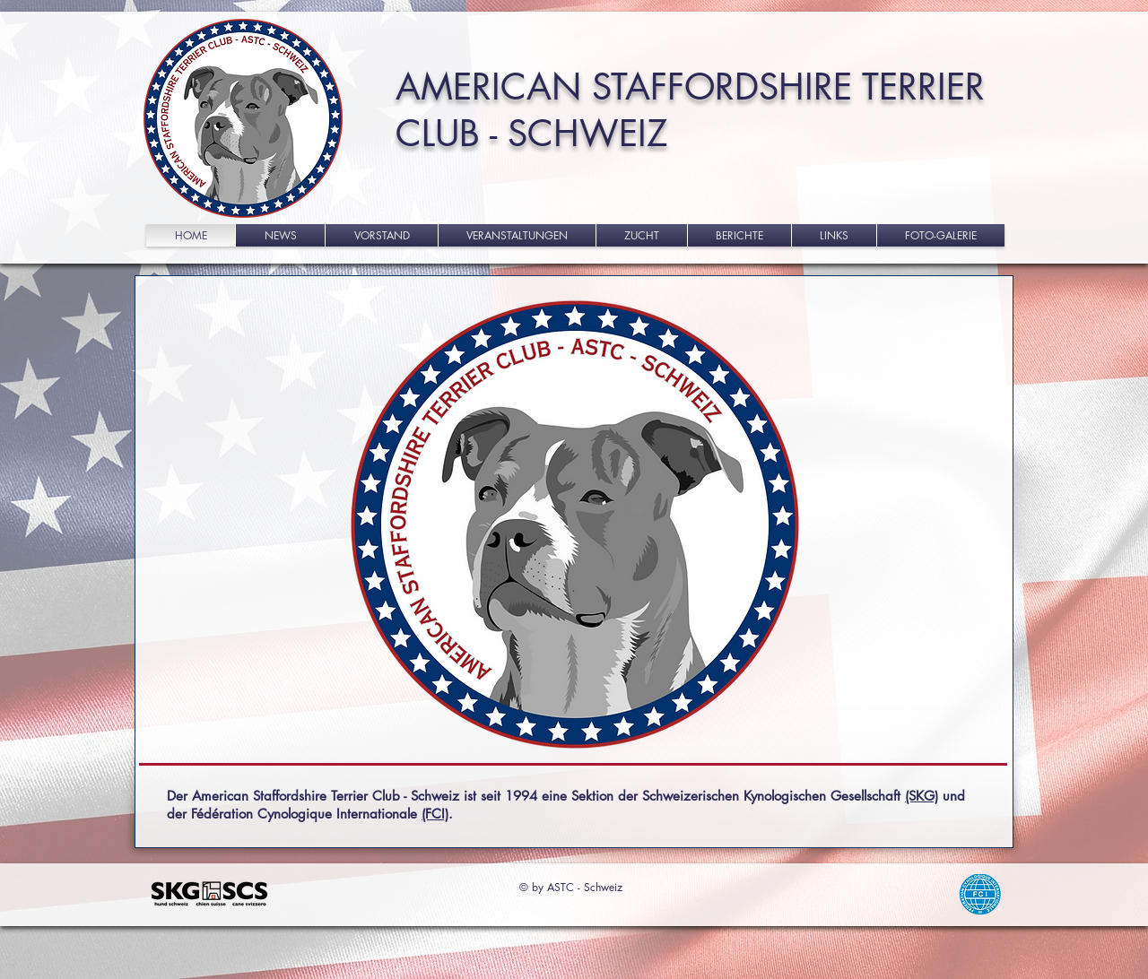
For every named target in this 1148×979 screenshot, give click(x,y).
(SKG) (921, 795)
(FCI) (435, 813)
